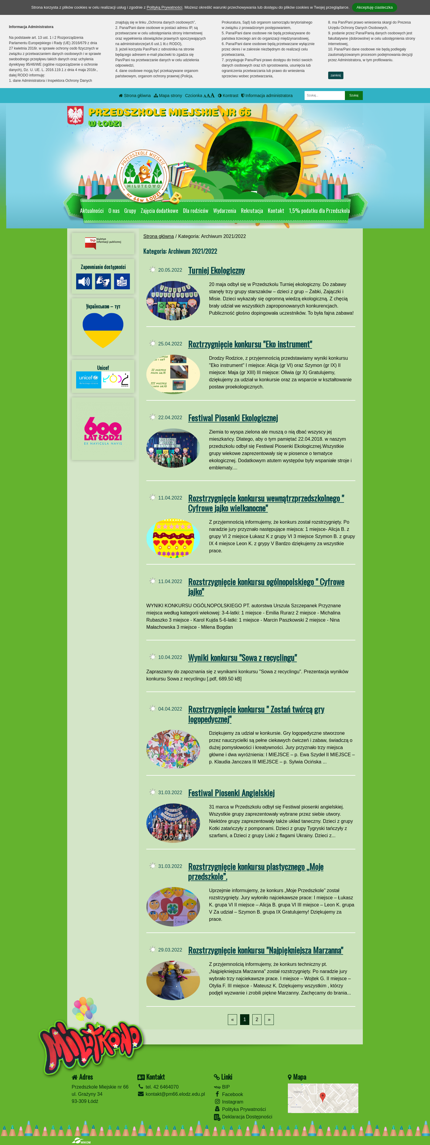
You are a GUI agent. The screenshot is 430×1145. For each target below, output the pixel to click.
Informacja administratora (267, 95)
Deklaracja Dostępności (243, 1117)
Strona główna (134, 95)
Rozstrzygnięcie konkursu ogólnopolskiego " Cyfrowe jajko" (266, 586)
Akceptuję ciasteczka (375, 7)
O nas (113, 210)
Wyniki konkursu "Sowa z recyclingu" (242, 657)
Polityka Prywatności (240, 1109)
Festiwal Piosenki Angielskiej (231, 792)
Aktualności (92, 210)
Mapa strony (168, 95)
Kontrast (228, 95)
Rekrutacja (252, 210)
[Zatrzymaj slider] (254, 195)
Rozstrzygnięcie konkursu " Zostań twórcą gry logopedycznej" (256, 714)
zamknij (336, 75)
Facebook (228, 1094)
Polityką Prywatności (164, 7)
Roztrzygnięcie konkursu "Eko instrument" (250, 344)
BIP (222, 1086)
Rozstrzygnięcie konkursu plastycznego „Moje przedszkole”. (255, 871)
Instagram (228, 1101)
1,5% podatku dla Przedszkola (319, 210)
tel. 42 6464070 (158, 1086)
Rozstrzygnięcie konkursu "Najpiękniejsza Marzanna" (265, 950)
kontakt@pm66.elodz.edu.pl (171, 1094)
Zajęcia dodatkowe (159, 210)
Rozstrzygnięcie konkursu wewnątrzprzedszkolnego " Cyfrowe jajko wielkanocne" (266, 503)
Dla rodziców (195, 210)
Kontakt (276, 210)
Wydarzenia (224, 210)
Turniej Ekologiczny (216, 270)
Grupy (130, 210)
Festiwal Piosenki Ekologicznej (233, 417)
